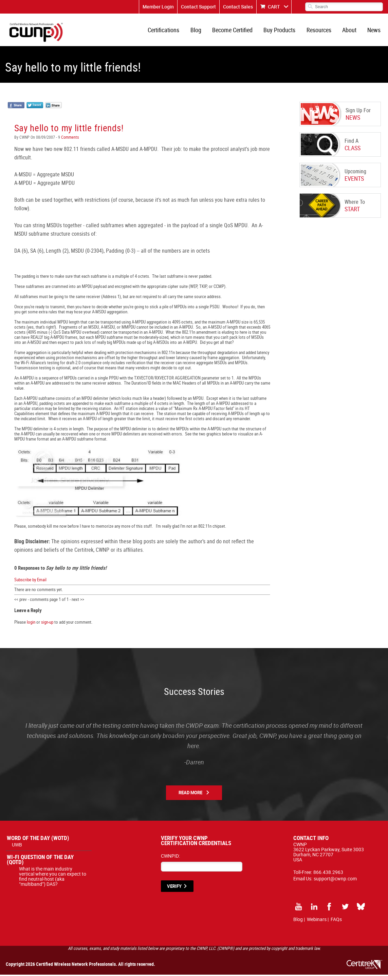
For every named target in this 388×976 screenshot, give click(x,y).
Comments (69, 138)
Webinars (317, 920)
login (31, 623)
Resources (320, 30)
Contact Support (198, 6)
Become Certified (234, 30)
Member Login (158, 6)
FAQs (336, 920)
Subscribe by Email (30, 581)
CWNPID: (170, 857)
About (350, 30)
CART (274, 6)
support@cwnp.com (335, 880)
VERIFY (174, 887)
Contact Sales (238, 6)
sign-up (47, 623)
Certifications (166, 30)
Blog (198, 30)
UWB (17, 846)
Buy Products (281, 30)
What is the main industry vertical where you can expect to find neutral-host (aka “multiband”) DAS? (52, 878)
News (374, 30)
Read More (190, 794)
